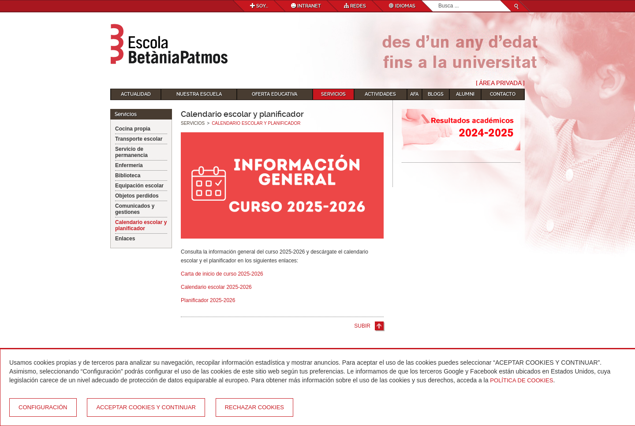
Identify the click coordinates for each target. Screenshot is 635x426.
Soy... (259, 6)
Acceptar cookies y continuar (145, 407)
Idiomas (402, 6)
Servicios (333, 94)
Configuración (43, 407)
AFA (414, 94)
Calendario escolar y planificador (141, 225)
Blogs (436, 94)
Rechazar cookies (254, 407)
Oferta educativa (274, 94)
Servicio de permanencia (131, 152)
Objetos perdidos (137, 196)
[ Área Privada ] (500, 82)
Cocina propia (132, 129)
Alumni (465, 94)
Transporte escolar (138, 139)
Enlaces (125, 238)
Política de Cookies (521, 380)
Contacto (502, 94)
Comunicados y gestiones (134, 209)
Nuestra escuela (199, 94)
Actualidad (136, 94)
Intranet (306, 6)
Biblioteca (127, 175)
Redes (355, 6)
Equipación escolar (139, 186)
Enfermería (129, 165)
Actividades (380, 94)
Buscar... (438, 0)
